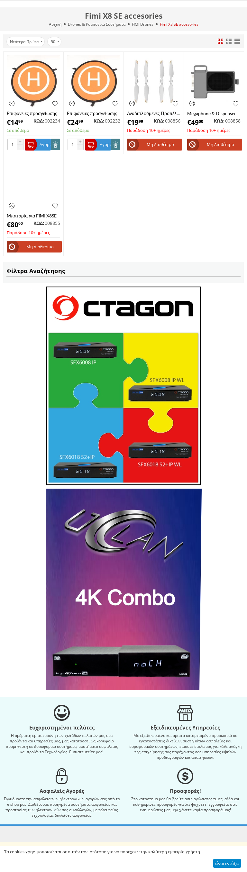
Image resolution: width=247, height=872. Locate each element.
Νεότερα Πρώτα (26, 41)
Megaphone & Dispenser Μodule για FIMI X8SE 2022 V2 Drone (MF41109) (211, 113)
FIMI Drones (142, 24)
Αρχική (55, 24)
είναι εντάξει (227, 863)
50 (55, 41)
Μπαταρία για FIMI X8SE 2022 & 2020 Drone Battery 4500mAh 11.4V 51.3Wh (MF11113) (32, 215)
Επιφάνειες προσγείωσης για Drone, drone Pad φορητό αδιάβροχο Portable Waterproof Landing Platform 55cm (32, 113)
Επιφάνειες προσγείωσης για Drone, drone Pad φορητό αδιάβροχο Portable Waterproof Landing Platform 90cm (92, 113)
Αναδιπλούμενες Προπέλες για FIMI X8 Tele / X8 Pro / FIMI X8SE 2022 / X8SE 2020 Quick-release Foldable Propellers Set (153, 113)
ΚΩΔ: (38, 121)
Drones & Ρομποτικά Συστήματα (96, 24)
